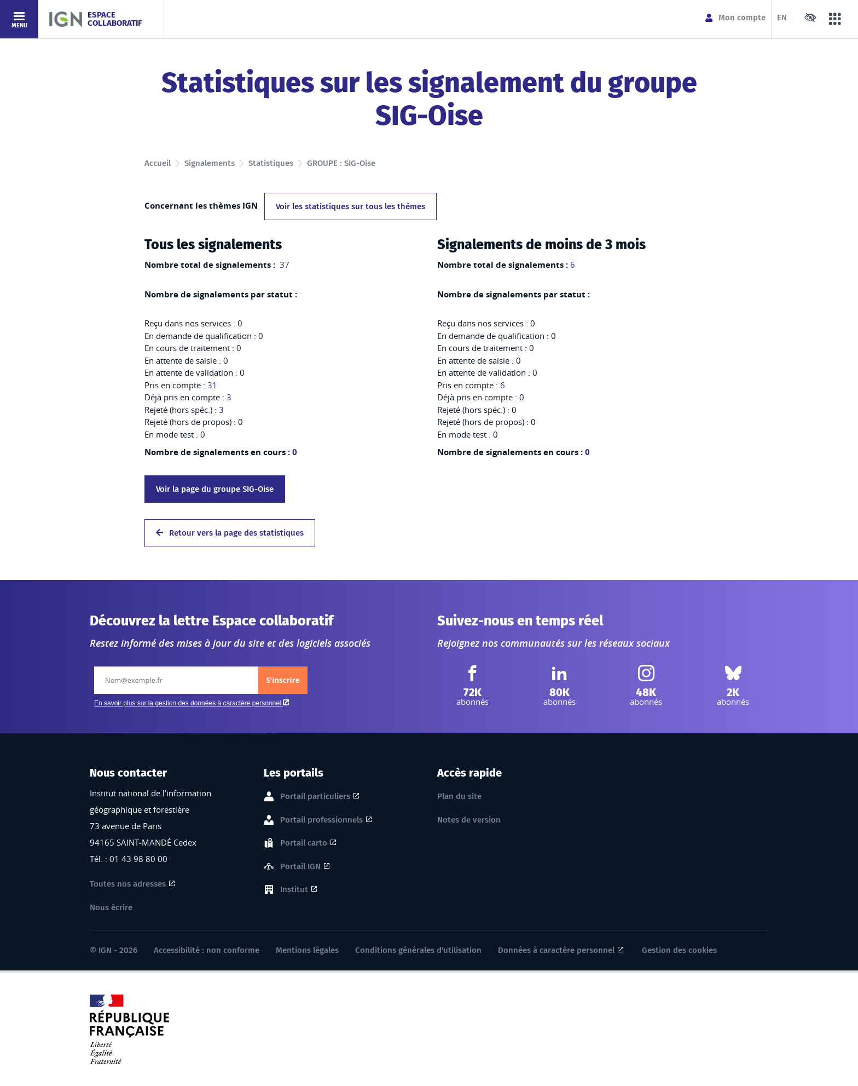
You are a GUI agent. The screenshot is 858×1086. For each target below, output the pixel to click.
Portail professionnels (321, 820)
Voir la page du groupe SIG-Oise (215, 489)
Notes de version (469, 820)
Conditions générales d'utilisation (418, 950)
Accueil (157, 163)
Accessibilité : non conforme (206, 950)
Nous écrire (111, 907)
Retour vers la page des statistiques (230, 533)
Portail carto (303, 843)
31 (212, 385)
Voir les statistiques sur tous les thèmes (350, 206)
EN (782, 17)
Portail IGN (300, 866)
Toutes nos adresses (128, 884)
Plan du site (459, 796)
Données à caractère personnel (556, 950)
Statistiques (270, 163)
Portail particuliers (315, 796)
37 (283, 264)
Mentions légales (307, 950)
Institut (294, 889)
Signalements (209, 163)
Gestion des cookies (679, 950)
